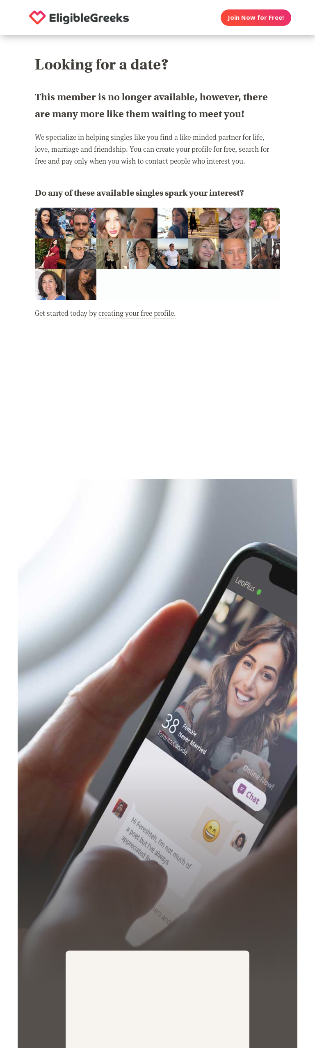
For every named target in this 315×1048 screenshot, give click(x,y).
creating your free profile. (137, 313)
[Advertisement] (157, 404)
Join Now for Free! (256, 17)
